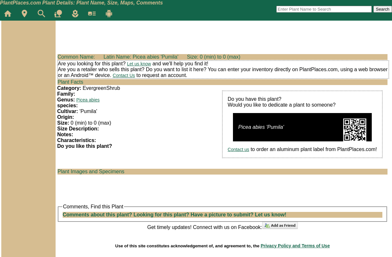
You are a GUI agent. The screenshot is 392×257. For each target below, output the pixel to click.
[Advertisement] (28, 59)
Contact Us (124, 75)
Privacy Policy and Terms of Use (295, 245)
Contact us (238, 149)
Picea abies (88, 99)
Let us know (139, 63)
